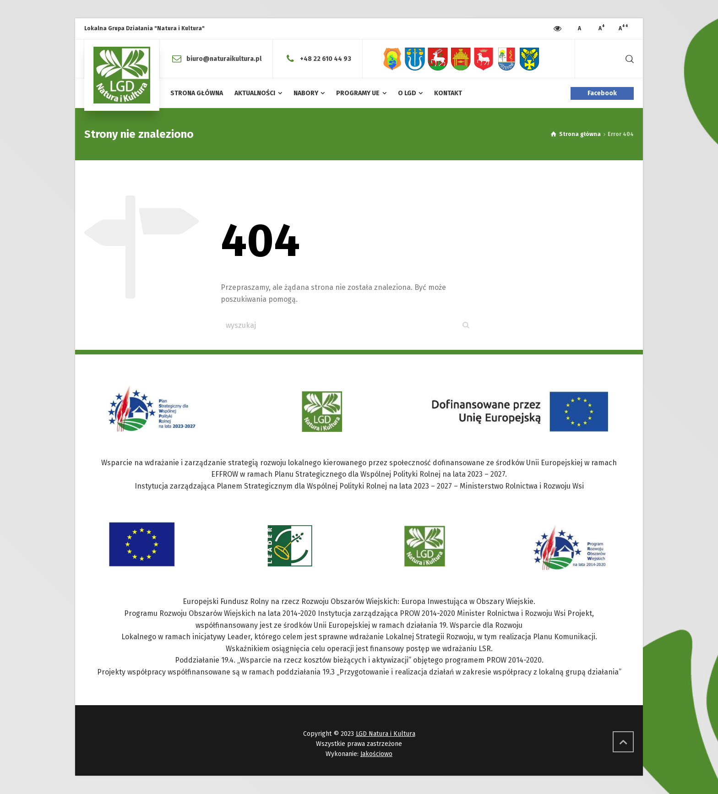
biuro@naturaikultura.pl (223, 58)
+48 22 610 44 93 (325, 58)
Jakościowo (376, 754)
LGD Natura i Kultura (385, 734)
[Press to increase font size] (579, 29)
